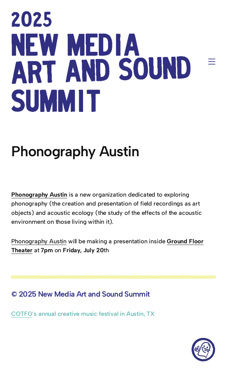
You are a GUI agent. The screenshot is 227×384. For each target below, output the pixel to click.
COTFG (21, 313)
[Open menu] (212, 62)
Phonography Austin (39, 241)
